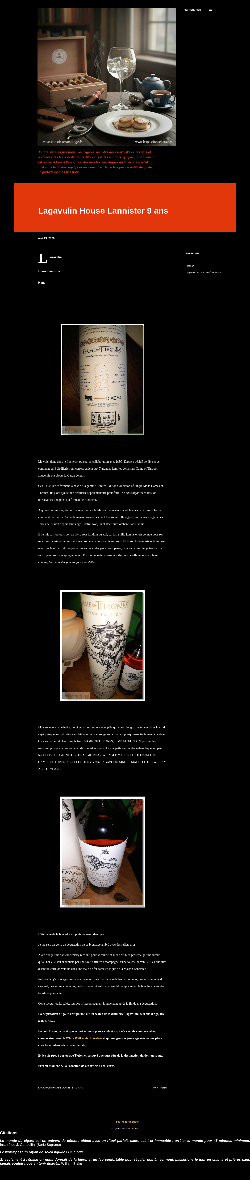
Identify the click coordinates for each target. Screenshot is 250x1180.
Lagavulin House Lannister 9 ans (203, 272)
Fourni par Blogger (125, 1121)
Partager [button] (192, 253)
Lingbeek (135, 1128)
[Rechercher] (192, 10)
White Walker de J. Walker (84, 1038)
